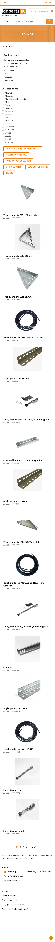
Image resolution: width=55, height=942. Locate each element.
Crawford (9, 108)
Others (8, 133)
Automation (8, 77)
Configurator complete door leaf (16, 60)
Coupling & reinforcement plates (23, 149)
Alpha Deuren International (16, 99)
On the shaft (9, 70)
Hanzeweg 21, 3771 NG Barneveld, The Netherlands (27, 872)
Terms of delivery (9, 895)
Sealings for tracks (38, 167)
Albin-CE (8, 93)
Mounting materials (16, 155)
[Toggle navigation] (6, 21)
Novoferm (9, 130)
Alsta (7, 102)
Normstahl (9, 126)
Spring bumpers (13, 167)
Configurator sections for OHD (16, 63)
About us (5, 891)
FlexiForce (9, 111)
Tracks (6, 73)
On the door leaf (10, 67)
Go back (8, 46)
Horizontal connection (18, 161)
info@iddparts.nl (12, 880)
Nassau (8, 123)
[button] (52, 12)
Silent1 (8, 139)
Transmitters (9, 80)
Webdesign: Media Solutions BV (15, 909)
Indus (7, 117)
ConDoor (9, 105)
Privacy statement (9, 900)
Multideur (9, 120)
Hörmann (9, 114)
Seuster (8, 136)
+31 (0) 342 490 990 (13, 876)
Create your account (39, 11)
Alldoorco (9, 96)
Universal (9, 142)
